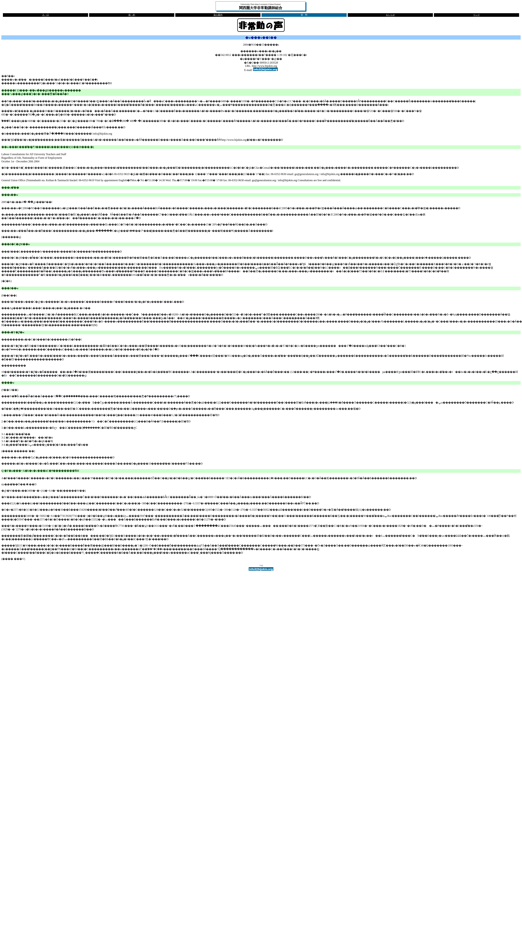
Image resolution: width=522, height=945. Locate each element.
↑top (261, 565)
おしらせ (390, 15)
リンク (476, 15)
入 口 (45, 15)
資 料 (304, 15)
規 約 (131, 15)
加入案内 (218, 15)
